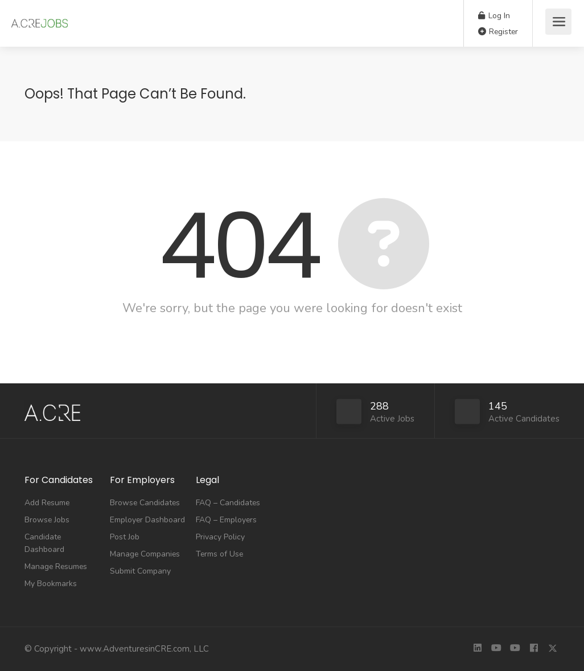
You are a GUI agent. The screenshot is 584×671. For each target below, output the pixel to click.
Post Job (124, 536)
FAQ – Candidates (228, 502)
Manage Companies (145, 554)
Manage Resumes (55, 566)
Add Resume (46, 502)
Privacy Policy (220, 536)
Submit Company (140, 571)
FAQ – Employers (226, 519)
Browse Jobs (46, 519)
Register (498, 31)
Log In (494, 15)
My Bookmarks (50, 583)
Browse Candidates (145, 502)
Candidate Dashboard (44, 543)
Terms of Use (219, 554)
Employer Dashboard (147, 519)
